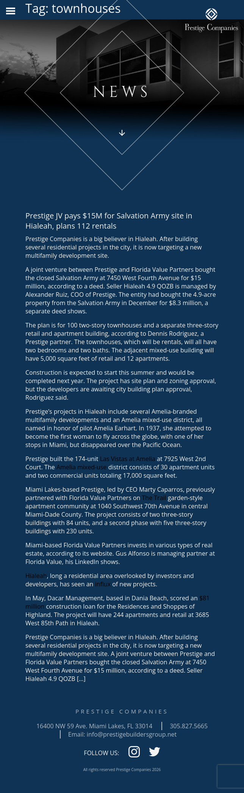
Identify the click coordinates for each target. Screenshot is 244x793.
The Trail (154, 498)
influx (103, 584)
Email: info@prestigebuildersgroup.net (122, 734)
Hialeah (36, 576)
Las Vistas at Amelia (127, 459)
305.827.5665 (189, 726)
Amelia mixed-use (81, 467)
